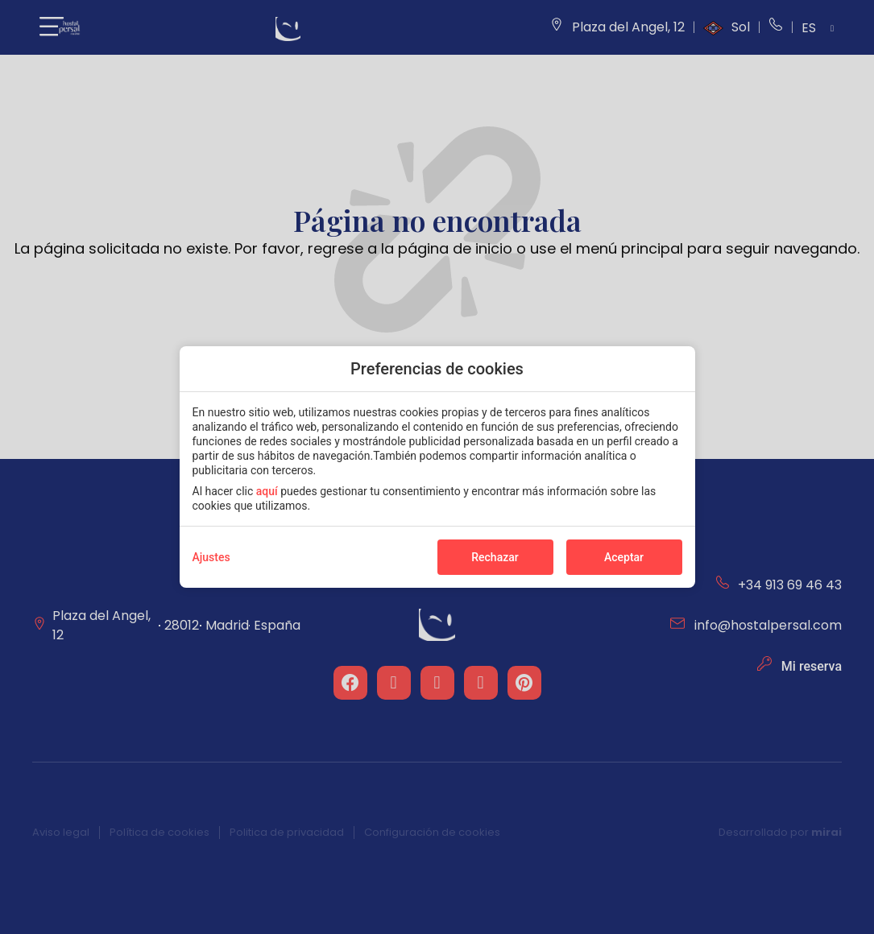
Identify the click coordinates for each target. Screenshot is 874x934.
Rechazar (494, 557)
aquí (267, 491)
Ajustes (211, 557)
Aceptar (624, 557)
